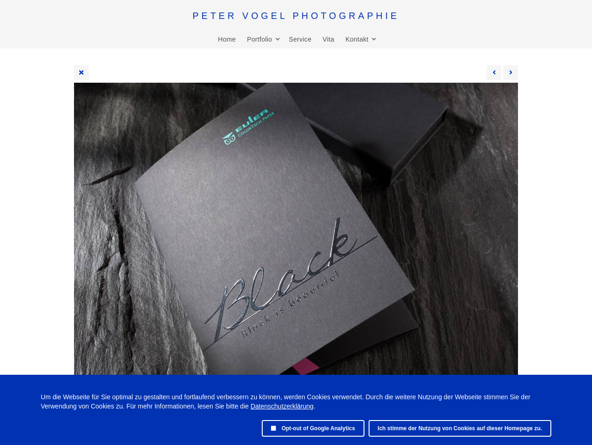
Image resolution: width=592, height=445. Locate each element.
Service (300, 39)
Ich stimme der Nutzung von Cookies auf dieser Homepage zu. (460, 428)
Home (227, 39)
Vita (328, 39)
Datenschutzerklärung (282, 406)
